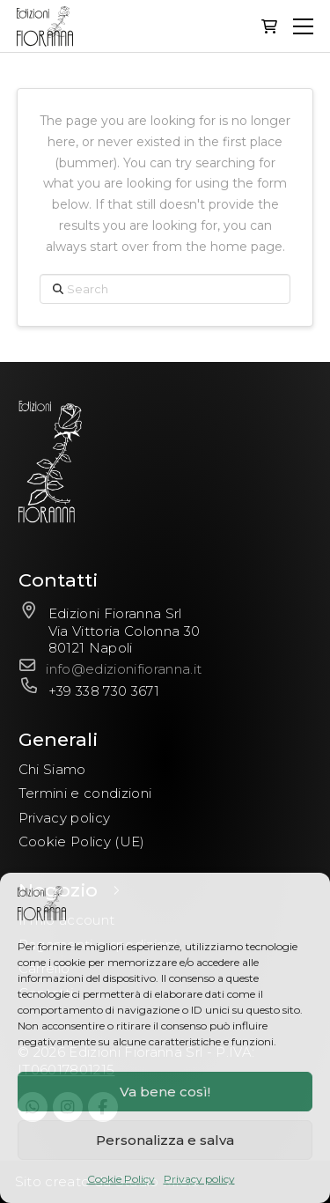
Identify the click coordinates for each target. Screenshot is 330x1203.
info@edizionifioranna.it (124, 669)
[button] (269, 26)
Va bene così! (165, 1091)
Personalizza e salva (165, 1140)
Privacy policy (199, 1178)
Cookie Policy (121, 1178)
